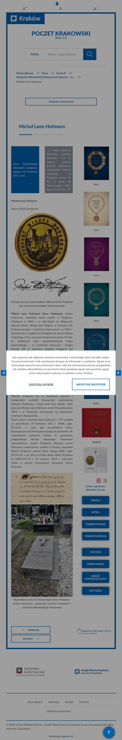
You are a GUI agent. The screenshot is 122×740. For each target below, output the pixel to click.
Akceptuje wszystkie (91, 384)
